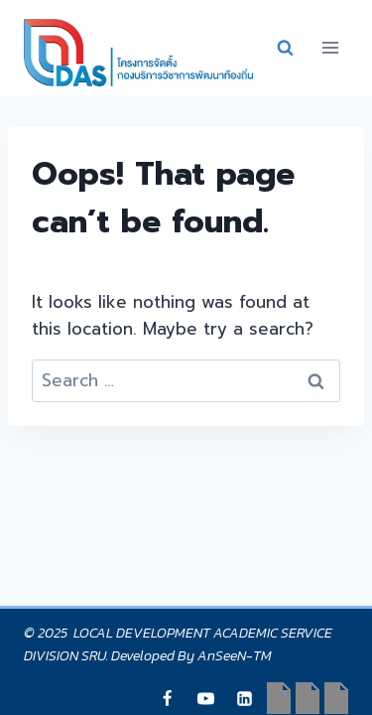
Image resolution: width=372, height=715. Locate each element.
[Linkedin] (245, 698)
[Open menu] (329, 47)
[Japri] (168, 698)
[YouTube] (206, 698)
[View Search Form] (285, 48)
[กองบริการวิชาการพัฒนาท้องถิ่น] (138, 52)
